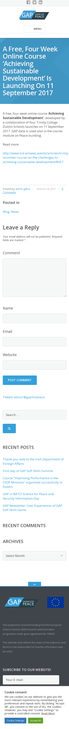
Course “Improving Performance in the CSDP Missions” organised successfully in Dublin (32, 482)
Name (8, 308)
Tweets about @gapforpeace (24, 397)
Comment (11, 252)
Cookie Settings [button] (15, 720)
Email (7, 331)
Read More (48, 713)
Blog (6, 211)
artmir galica (22, 189)
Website (10, 354)
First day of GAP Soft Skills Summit (28, 471)
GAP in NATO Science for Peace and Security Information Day (28, 496)
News (15, 211)
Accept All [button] (35, 720)
